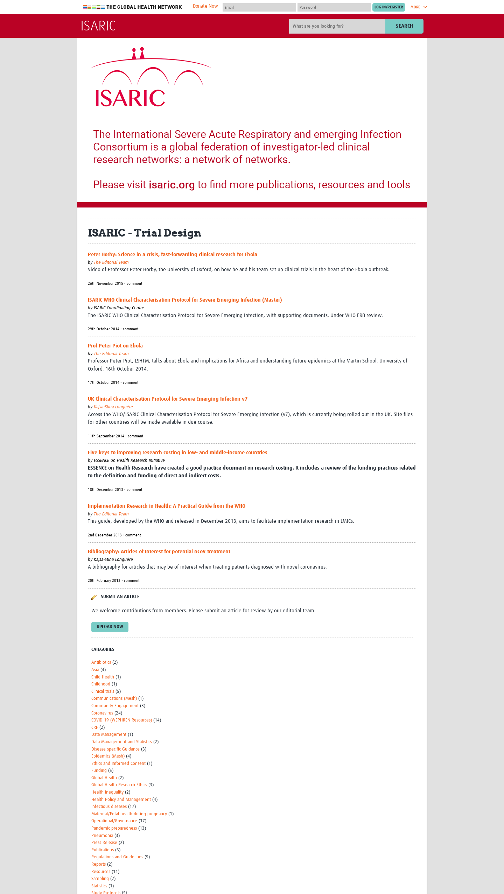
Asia (95, 670)
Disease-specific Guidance (115, 749)
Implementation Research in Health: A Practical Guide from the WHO (166, 506)
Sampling (100, 879)
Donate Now (205, 6)
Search (404, 26)
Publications (102, 850)
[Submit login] (388, 7)
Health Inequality (107, 792)
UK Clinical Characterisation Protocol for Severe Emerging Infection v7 (167, 399)
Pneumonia (102, 835)
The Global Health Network (132, 7)
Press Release (104, 842)
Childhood (100, 684)
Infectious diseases (109, 806)
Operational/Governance (114, 821)
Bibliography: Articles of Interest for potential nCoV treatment (159, 551)
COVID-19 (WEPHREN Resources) (121, 720)
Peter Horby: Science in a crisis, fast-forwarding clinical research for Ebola (172, 254)
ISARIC (97, 27)
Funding (99, 770)
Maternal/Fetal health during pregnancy (129, 814)
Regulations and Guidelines (117, 857)
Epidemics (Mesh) (108, 756)
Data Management (108, 734)
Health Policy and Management (121, 799)
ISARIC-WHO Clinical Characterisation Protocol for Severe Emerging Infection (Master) (185, 300)
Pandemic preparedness (114, 828)
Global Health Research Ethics (119, 785)
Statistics (99, 886)
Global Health (104, 778)
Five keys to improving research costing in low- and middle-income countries (177, 452)
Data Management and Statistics (121, 742)
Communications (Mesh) (114, 698)
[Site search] (338, 26)
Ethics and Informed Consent (118, 763)
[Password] (334, 7)
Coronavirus (102, 713)
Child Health (102, 677)
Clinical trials (102, 691)
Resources (100, 872)
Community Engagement (115, 706)
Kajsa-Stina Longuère (113, 407)
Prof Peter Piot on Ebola (115, 346)
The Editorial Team (111, 262)
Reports (98, 864)
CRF (94, 727)
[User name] (259, 7)
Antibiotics (101, 662)
